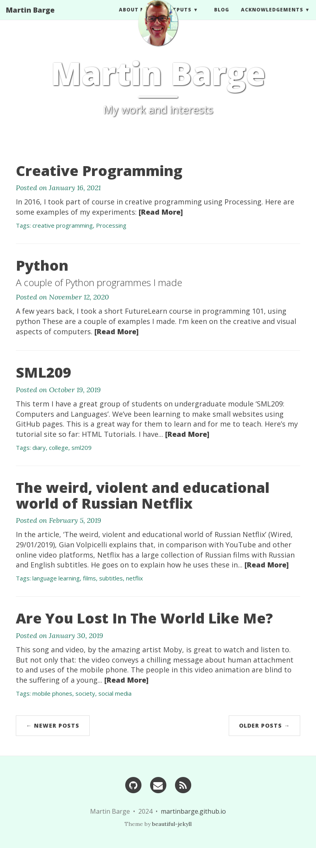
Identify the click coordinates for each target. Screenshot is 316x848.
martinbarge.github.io (193, 811)
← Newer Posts (52, 725)
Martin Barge (30, 17)
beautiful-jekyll (172, 823)
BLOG (221, 17)
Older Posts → (264, 725)
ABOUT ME (134, 17)
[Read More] (161, 212)
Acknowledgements (272, 17)
